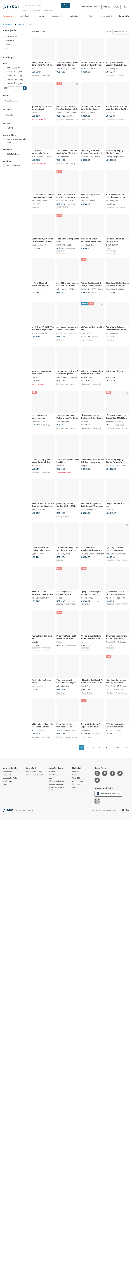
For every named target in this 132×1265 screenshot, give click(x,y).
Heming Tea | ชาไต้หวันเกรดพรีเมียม (74, 68)
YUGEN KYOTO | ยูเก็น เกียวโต (44, 157)
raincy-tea (40, 68)
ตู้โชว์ (5, 784)
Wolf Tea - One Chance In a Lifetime (96, 157)
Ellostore (109, 510)
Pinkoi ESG (76, 778)
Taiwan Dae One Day (114, 421)
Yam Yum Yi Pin (91, 68)
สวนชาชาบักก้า (86, 333)
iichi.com (75, 787)
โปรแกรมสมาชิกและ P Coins (56, 788)
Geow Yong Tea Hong (115, 289)
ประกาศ (51, 778)
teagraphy (85, 466)
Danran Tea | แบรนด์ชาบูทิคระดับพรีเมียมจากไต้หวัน (76, 377)
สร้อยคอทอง (48, 10)
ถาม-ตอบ (52, 772)
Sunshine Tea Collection (116, 642)
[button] (25, 88)
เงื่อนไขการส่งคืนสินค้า (56, 784)
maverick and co (36, 10)
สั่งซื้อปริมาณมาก (55, 775)
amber (25, 10)
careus (59, 510)
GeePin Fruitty (87, 598)
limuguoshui (37, 289)
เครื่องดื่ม (21, 24)
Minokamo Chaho (39, 421)
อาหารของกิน (8, 24)
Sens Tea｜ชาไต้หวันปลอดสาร (68, 112)
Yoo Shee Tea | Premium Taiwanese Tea (48, 245)
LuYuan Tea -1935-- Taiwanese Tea (95, 289)
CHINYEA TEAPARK (65, 201)
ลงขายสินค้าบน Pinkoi (90, 7)
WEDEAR (60, 466)
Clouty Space (41, 201)
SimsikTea (36, 112)
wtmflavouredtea (88, 201)
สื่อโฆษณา (75, 775)
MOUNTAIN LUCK (64, 245)
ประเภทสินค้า (7, 772)
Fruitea (59, 642)
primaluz (35, 642)
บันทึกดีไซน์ (7, 775)
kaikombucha (37, 686)
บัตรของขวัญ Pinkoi (10, 778)
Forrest (59, 598)
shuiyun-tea (65, 554)
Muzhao (39, 466)
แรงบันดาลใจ (7, 781)
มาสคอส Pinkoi (77, 781)
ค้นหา (65, 5)
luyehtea (84, 421)
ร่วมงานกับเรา (76, 784)
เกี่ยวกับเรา (75, 772)
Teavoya (35, 377)
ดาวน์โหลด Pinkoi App (108, 793)
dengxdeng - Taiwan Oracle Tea (69, 333)
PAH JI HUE (111, 377)
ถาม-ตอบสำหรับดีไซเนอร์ (34, 775)
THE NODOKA (112, 245)
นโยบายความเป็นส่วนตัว (57, 781)
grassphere (110, 112)
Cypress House (38, 554)
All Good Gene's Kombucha (92, 554)
